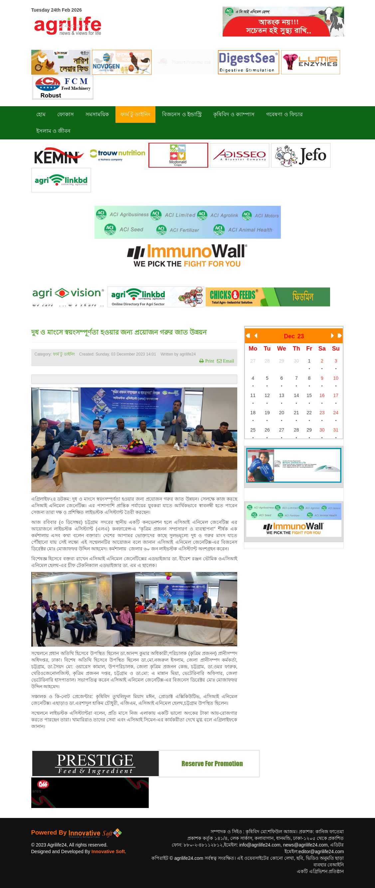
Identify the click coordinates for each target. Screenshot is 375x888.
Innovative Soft (108, 851)
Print (209, 361)
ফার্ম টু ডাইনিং (64, 354)
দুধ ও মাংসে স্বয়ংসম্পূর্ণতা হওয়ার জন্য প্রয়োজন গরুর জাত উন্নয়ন (119, 332)
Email (228, 361)
